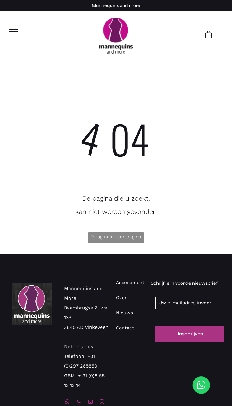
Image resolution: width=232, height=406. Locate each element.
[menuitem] (135, 285)
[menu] (13, 29)
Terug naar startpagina (116, 237)
